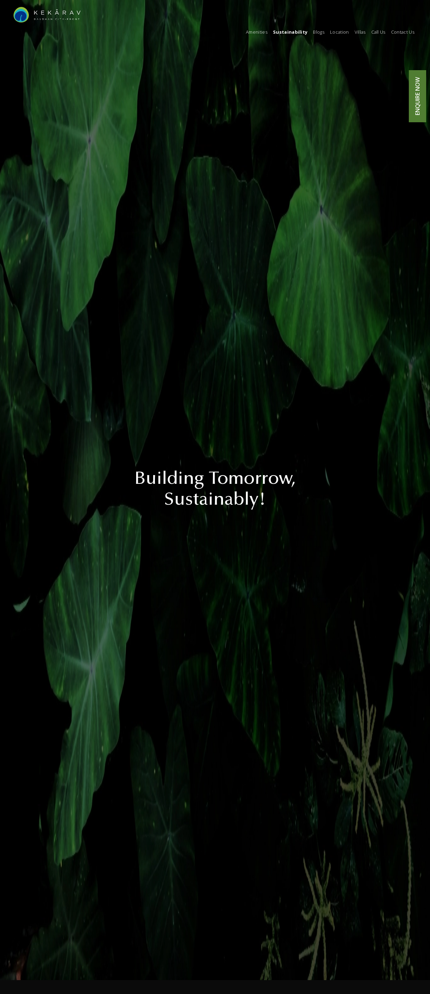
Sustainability (290, 32)
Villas (360, 32)
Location (339, 32)
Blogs (318, 32)
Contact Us (402, 32)
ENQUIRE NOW (417, 96)
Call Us (378, 32)
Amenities (256, 32)
